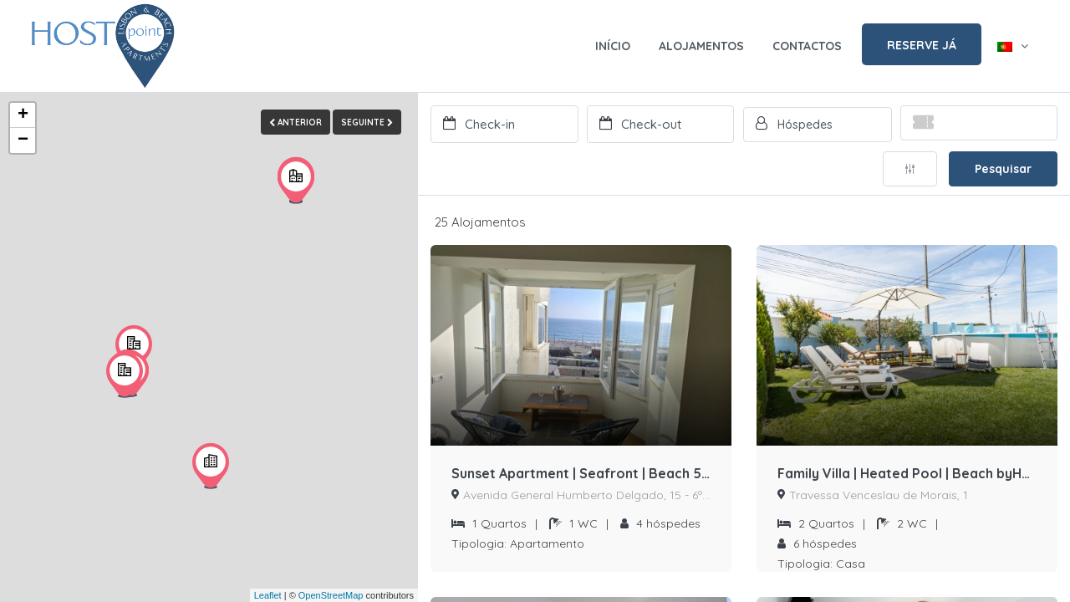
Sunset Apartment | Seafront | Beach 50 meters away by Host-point (581, 474)
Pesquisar (1003, 168)
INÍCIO (612, 46)
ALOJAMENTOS (701, 46)
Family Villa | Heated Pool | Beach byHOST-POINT (907, 474)
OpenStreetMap (331, 595)
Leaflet (268, 595)
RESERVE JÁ (921, 45)
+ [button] (23, 115)
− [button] (23, 140)
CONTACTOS (807, 46)
